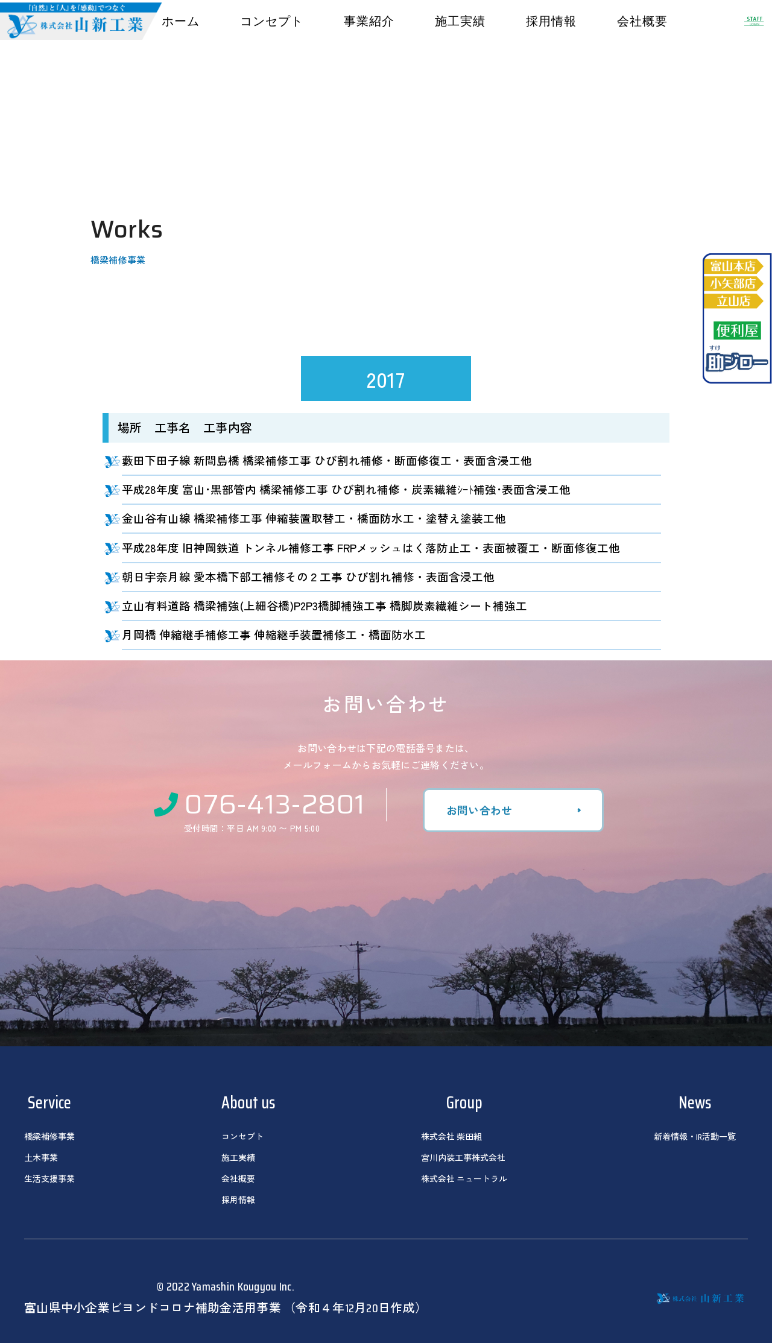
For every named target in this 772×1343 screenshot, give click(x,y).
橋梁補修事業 (49, 1136)
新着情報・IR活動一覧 (695, 1136)
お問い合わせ (479, 810)
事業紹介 (369, 21)
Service (49, 1102)
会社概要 (642, 21)
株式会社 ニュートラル (464, 1179)
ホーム (181, 21)
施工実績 (460, 21)
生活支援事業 (49, 1179)
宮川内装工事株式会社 (463, 1157)
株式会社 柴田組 (451, 1136)
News (695, 1102)
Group (464, 1102)
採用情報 (551, 21)
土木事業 (41, 1157)
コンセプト (271, 21)
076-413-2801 (259, 803)
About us (248, 1102)
